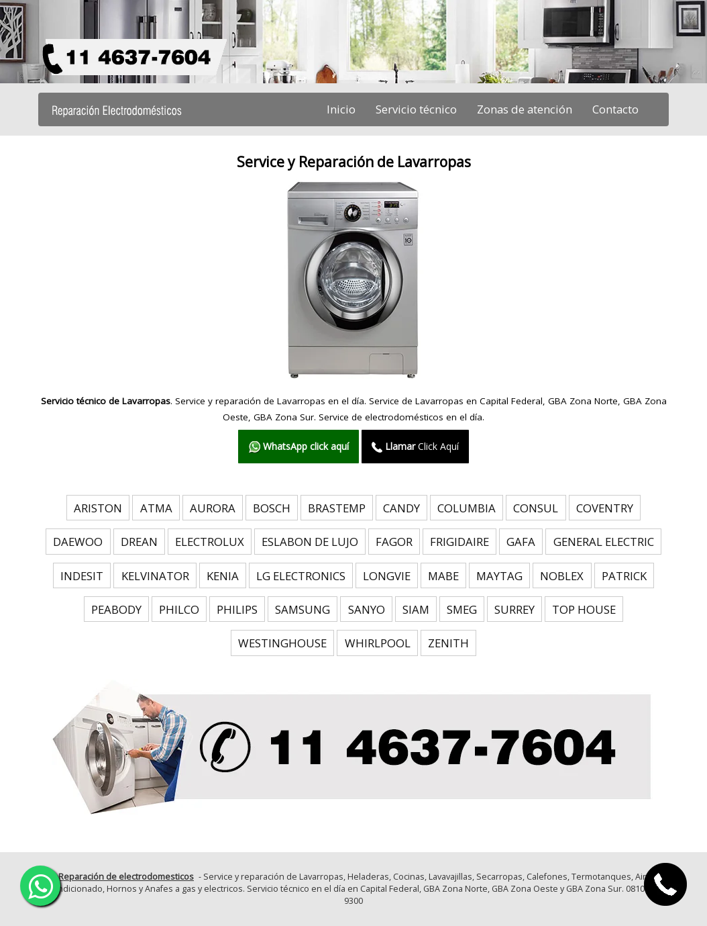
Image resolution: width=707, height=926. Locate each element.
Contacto (615, 109)
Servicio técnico (416, 109)
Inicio (341, 109)
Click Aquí (415, 446)
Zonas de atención (524, 109)
